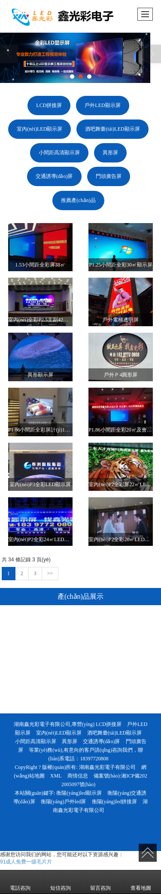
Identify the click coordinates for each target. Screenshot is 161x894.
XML (56, 776)
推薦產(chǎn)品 (78, 200)
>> (50, 573)
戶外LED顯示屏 (102, 105)
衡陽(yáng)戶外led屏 (63, 802)
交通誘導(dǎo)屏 (54, 176)
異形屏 (110, 153)
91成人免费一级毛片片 (26, 862)
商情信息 (77, 776)
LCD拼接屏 (49, 105)
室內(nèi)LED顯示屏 (39, 129)
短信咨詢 (60, 882)
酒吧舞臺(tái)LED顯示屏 (112, 129)
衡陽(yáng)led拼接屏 (114, 802)
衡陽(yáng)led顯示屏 (79, 793)
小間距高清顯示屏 (59, 153)
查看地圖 (141, 882)
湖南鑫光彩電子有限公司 (107, 767)
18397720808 (94, 759)
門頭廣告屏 (109, 176)
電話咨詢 (20, 882)
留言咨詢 (100, 882)
